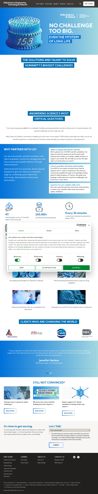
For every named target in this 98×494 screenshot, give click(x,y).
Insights (56, 4)
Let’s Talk (89, 4)
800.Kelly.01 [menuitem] (58, 463)
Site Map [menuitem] (61, 485)
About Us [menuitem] (41, 460)
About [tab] (77, 230)
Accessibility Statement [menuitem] (36, 482)
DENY (22, 268)
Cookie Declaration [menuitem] (21, 482)
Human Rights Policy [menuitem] (72, 485)
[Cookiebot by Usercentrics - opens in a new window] (78, 225)
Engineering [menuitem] (8, 463)
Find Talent (40, 4)
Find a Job (48, 4)
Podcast (63, 4)
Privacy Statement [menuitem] (9, 482)
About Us (70, 4)
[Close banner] (89, 225)
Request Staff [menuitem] (59, 460)
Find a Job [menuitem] (24, 460)
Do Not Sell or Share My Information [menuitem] (15, 487)
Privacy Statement (24, 247)
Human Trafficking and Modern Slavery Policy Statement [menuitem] (41, 485)
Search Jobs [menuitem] (24, 463)
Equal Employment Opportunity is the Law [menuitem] (57, 482)
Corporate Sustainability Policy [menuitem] (13, 485)
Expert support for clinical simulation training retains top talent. (73, 404)
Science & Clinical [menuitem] (10, 460)
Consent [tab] (21, 230)
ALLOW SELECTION (49, 268)
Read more (10, 411)
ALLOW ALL (76, 268)
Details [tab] (49, 230)
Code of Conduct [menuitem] (75, 482)
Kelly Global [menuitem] (41, 463)
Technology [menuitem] (8, 465)
